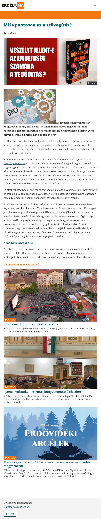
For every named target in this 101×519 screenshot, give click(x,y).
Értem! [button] (10, 513)
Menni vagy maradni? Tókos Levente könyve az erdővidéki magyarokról (47, 464)
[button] (95, 6)
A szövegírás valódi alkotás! (18, 242)
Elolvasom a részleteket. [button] (17, 506)
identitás (10, 319)
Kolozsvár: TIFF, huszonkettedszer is (31, 324)
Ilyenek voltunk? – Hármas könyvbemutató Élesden (42, 391)
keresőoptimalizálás (15, 163)
